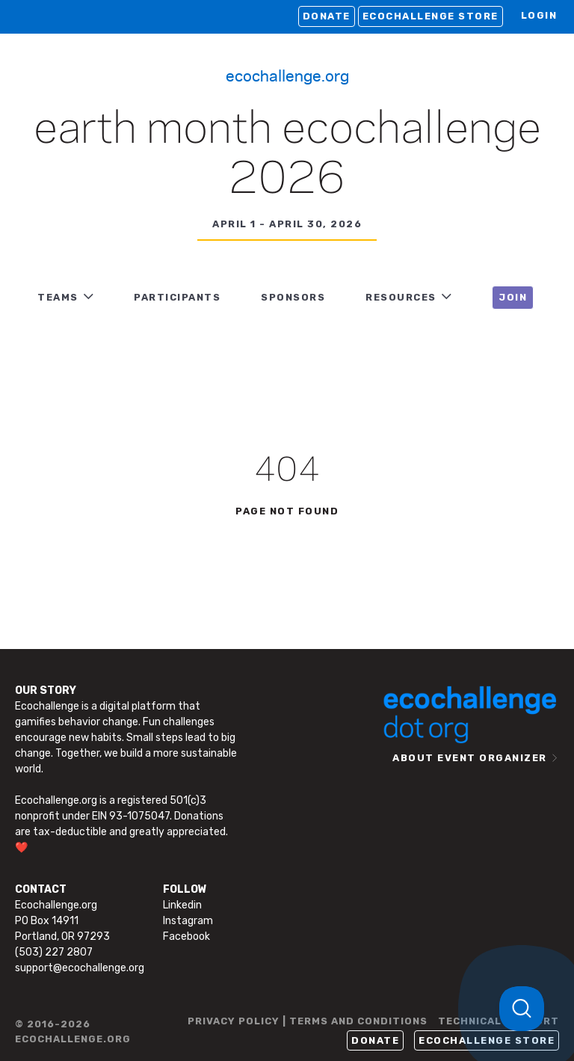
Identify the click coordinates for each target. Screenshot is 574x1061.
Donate (327, 16)
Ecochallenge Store (430, 16)
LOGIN (539, 15)
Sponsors (293, 297)
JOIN (513, 297)
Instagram (188, 920)
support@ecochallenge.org (79, 968)
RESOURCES (400, 297)
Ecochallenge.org (287, 74)
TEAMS (57, 297)
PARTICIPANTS (177, 297)
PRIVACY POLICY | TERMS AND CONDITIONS (308, 1021)
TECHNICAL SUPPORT (498, 1021)
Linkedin (182, 905)
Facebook (186, 936)
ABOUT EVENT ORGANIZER (469, 757)
